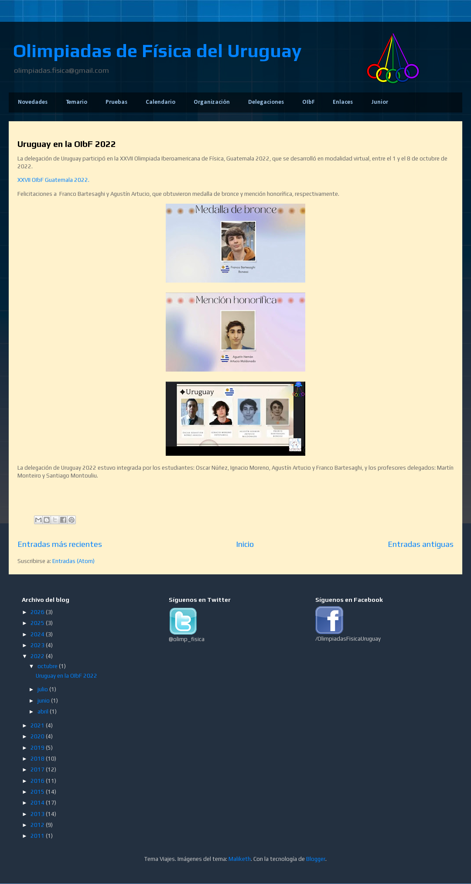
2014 (38, 802)
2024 (38, 634)
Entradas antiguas (421, 544)
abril (44, 711)
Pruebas (116, 102)
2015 (38, 791)
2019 (38, 747)
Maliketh (240, 859)
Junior (379, 102)
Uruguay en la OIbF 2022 (66, 144)
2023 (38, 645)
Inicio (245, 544)
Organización (212, 102)
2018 (38, 758)
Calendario (160, 102)
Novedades (33, 102)
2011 (38, 836)
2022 (38, 656)
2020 (38, 736)
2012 (38, 825)
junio (44, 700)
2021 (38, 725)
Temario (76, 102)
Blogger (315, 859)
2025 (38, 623)
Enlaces (343, 102)
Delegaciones (266, 102)
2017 (38, 769)
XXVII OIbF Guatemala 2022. (53, 180)
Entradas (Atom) (73, 561)
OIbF (308, 102)
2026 (38, 612)
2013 (38, 814)
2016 (38, 781)
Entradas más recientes (59, 544)
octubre (48, 666)
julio (43, 689)
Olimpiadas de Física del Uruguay (157, 50)
